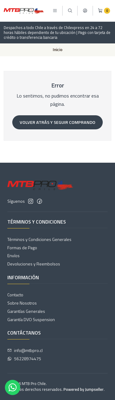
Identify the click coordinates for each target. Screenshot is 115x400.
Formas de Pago (22, 247)
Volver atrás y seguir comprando (57, 122)
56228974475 (24, 358)
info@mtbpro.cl (25, 350)
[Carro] (104, 11)
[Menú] (55, 10)
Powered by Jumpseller (83, 389)
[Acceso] (85, 10)
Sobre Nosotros (22, 303)
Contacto (15, 294)
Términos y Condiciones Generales (39, 239)
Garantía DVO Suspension (31, 319)
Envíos (13, 255)
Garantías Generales (26, 311)
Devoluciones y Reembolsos (33, 264)
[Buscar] (70, 10)
